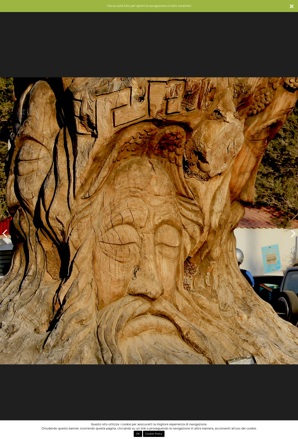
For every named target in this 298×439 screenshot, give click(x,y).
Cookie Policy (153, 434)
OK (138, 434)
